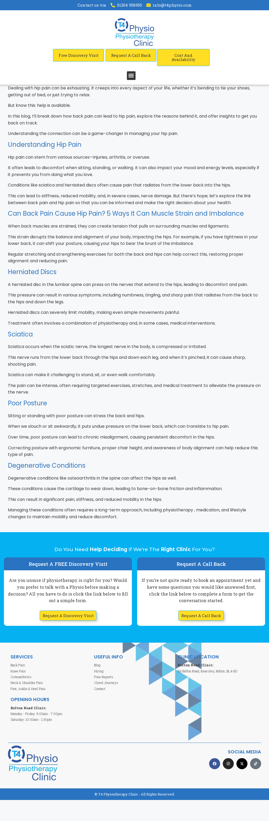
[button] (131, 75)
